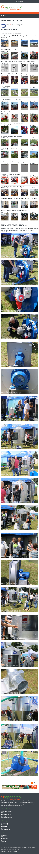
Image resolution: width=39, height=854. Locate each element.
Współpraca (4, 838)
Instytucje (4, 826)
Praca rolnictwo (5, 829)
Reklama (4, 840)
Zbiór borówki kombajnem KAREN (9, 148)
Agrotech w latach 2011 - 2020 (9, 49)
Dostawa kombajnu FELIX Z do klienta (11, 99)
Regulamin (3, 851)
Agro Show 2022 (5, 86)
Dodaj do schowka (33, 228)
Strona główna (19, 1)
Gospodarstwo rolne (6, 811)
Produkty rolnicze (6, 814)
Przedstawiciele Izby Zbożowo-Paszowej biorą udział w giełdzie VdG (19, 198)
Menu (4, 15)
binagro (8, 24)
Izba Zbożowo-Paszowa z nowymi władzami (12, 186)
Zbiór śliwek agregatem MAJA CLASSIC (11, 136)
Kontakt (3, 841)
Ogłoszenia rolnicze (6, 817)
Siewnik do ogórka (6, 112)
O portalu (4, 835)
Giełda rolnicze (5, 824)
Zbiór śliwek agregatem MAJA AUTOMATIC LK (13, 124)
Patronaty (4, 837)
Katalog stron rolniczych (7, 816)
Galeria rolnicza (5, 828)
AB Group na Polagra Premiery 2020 (10, 174)
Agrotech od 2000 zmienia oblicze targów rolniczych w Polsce (17, 74)
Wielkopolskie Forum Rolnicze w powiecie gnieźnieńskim (16, 162)
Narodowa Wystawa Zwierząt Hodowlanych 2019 (14, 210)
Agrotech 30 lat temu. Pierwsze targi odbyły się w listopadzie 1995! (18, 61)
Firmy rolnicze (5, 812)
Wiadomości (4, 823)
